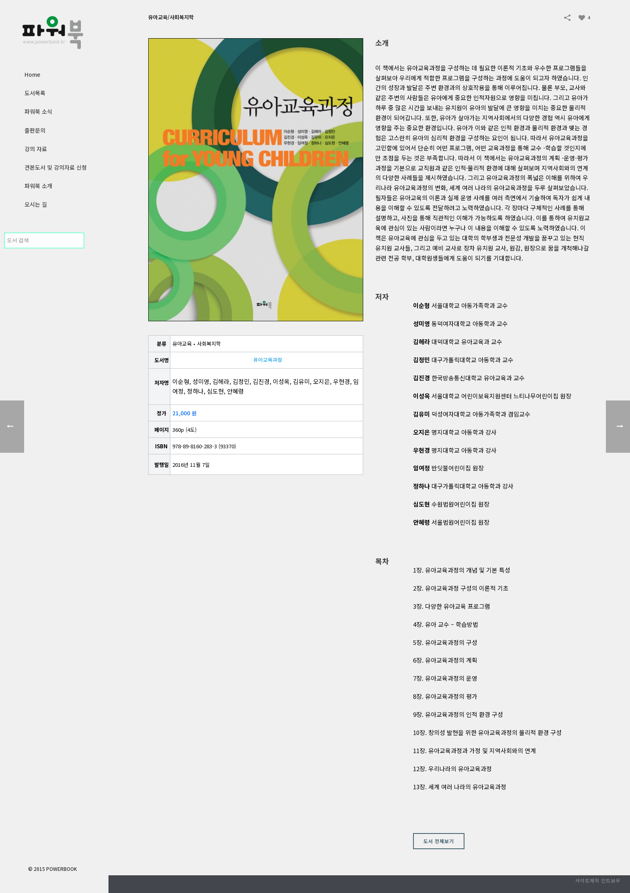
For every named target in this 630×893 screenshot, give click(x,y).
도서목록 (35, 93)
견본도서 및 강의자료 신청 (56, 167)
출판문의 (35, 130)
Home (32, 74)
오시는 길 (36, 204)
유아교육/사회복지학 (171, 17)
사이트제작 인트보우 (597, 880)
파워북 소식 (38, 111)
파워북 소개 (38, 186)
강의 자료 (36, 149)
